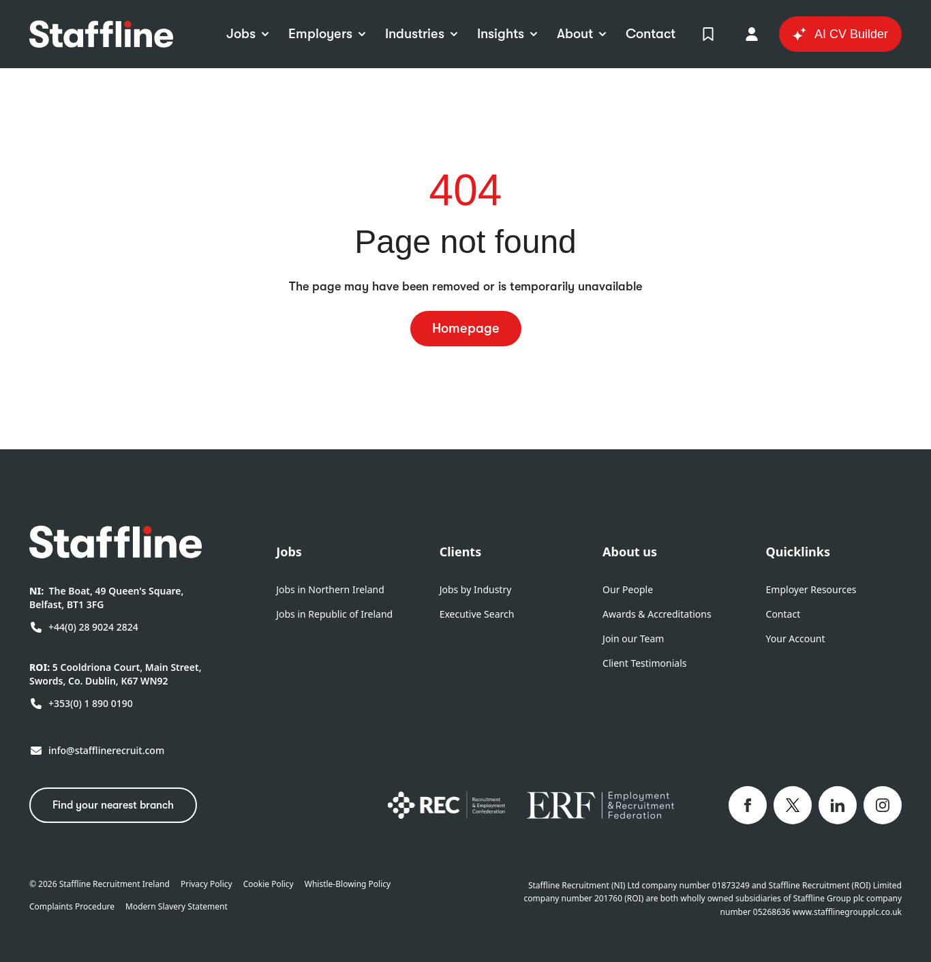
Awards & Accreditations (657, 613)
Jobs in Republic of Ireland (334, 613)
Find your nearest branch (113, 805)
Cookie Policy (268, 884)
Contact (783, 613)
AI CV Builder (840, 34)
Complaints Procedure (72, 906)
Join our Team (633, 638)
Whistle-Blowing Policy (348, 884)
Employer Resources (811, 589)
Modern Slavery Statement (176, 906)
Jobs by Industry (476, 589)
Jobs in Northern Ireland (330, 589)
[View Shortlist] (708, 34)
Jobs (289, 551)
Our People (627, 589)
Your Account (795, 638)
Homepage (466, 328)
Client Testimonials (644, 663)
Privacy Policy (206, 884)
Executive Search (477, 613)
